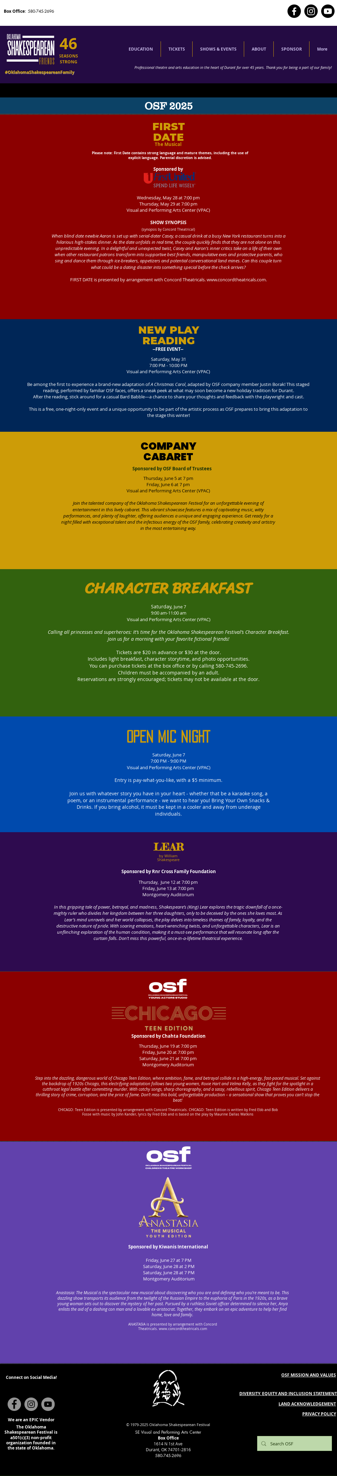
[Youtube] (328, 11)
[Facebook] (294, 11)
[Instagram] (311, 11)
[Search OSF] (293, 1443)
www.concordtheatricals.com (236, 279)
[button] (141, 49)
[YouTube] (48, 1404)
